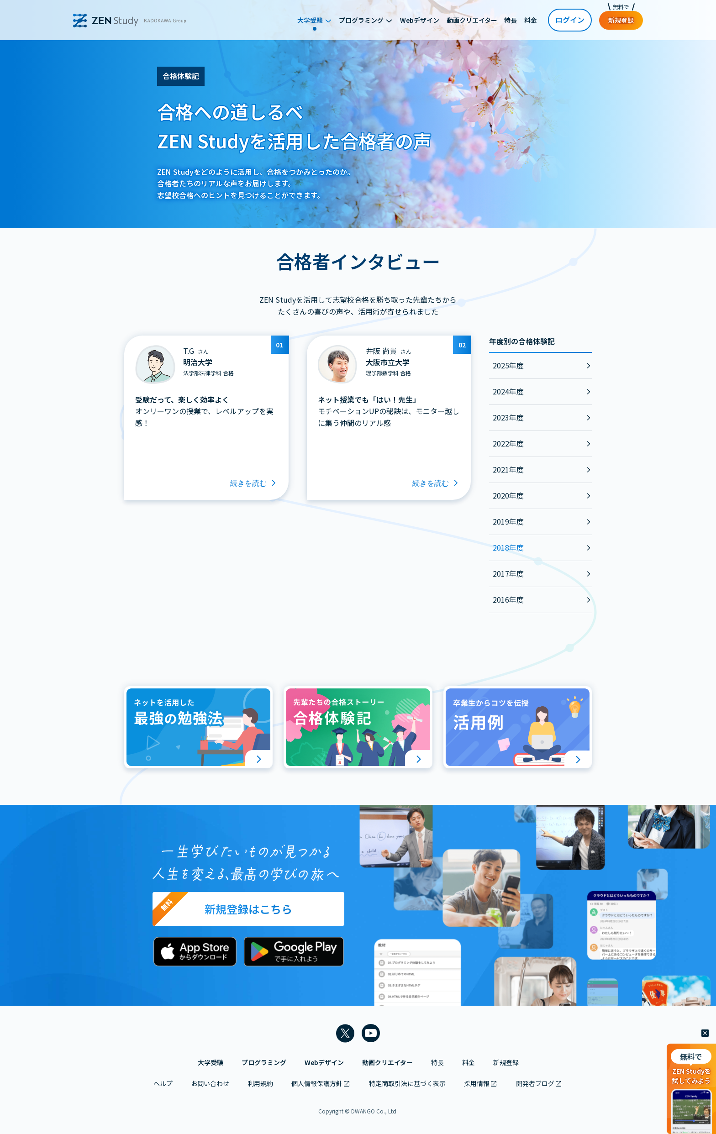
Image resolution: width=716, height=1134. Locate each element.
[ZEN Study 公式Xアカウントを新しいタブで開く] (345, 1033)
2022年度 (508, 443)
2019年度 (508, 521)
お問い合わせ (210, 1083)
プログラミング (264, 1062)
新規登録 (506, 1062)
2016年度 (508, 599)
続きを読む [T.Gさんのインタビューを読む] (254, 483)
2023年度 (508, 417)
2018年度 (508, 547)
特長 (437, 1062)
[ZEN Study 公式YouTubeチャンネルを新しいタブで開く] (371, 1033)
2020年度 (508, 495)
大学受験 (210, 1062)
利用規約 (260, 1083)
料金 (468, 1062)
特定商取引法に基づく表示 (407, 1083)
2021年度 (508, 469)
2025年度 (508, 365)
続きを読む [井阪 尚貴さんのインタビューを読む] (436, 483)
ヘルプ (163, 1083)
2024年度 (508, 391)
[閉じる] (705, 1034)
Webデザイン (324, 1062)
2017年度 (508, 573)
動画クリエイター (387, 1062)
